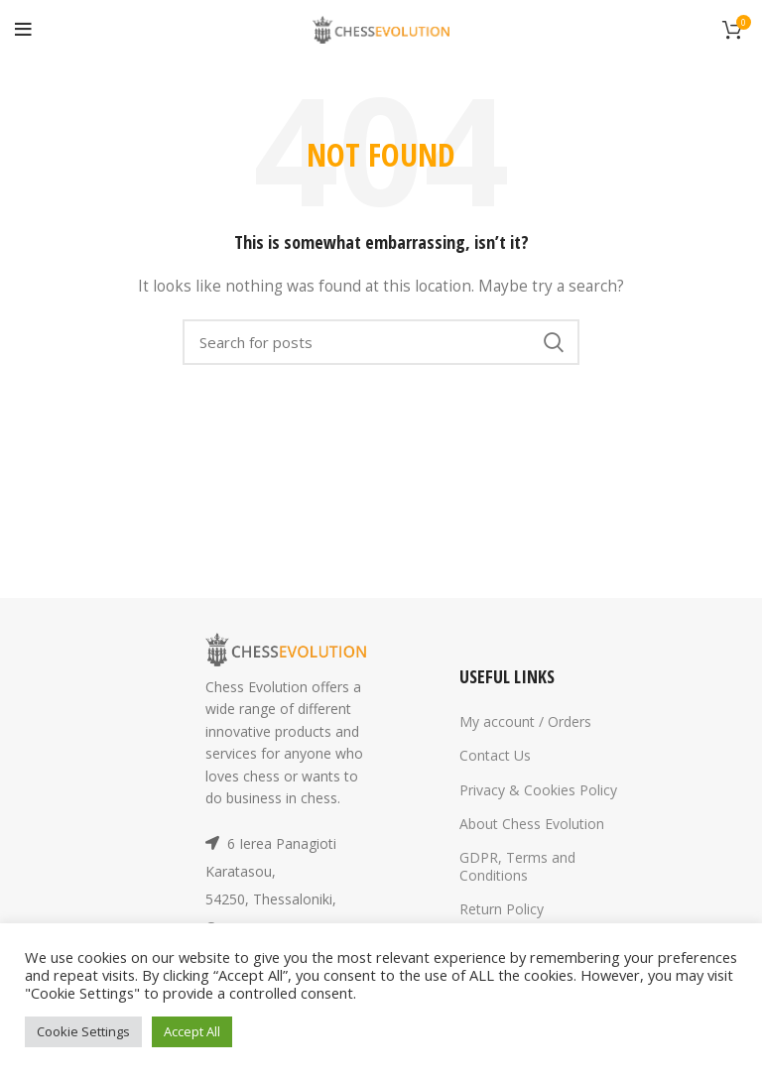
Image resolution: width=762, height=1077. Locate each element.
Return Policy (501, 908)
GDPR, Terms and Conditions (517, 866)
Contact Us (495, 755)
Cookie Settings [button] (83, 1031)
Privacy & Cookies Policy (538, 789)
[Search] (381, 342)
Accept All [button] (192, 1031)
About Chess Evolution (531, 823)
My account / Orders (525, 721)
